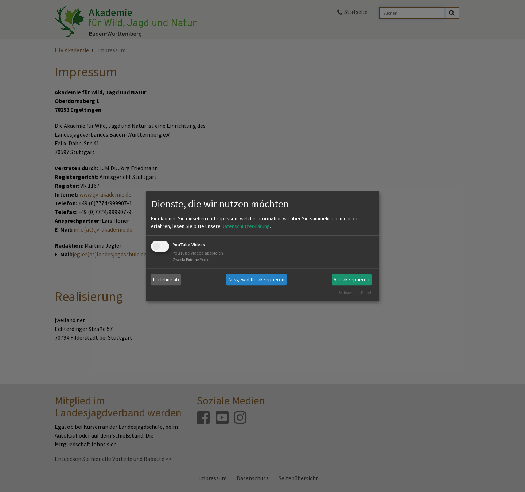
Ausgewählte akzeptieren (256, 279)
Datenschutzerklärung (246, 226)
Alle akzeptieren (351, 279)
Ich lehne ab (166, 279)
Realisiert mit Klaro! (354, 292)
